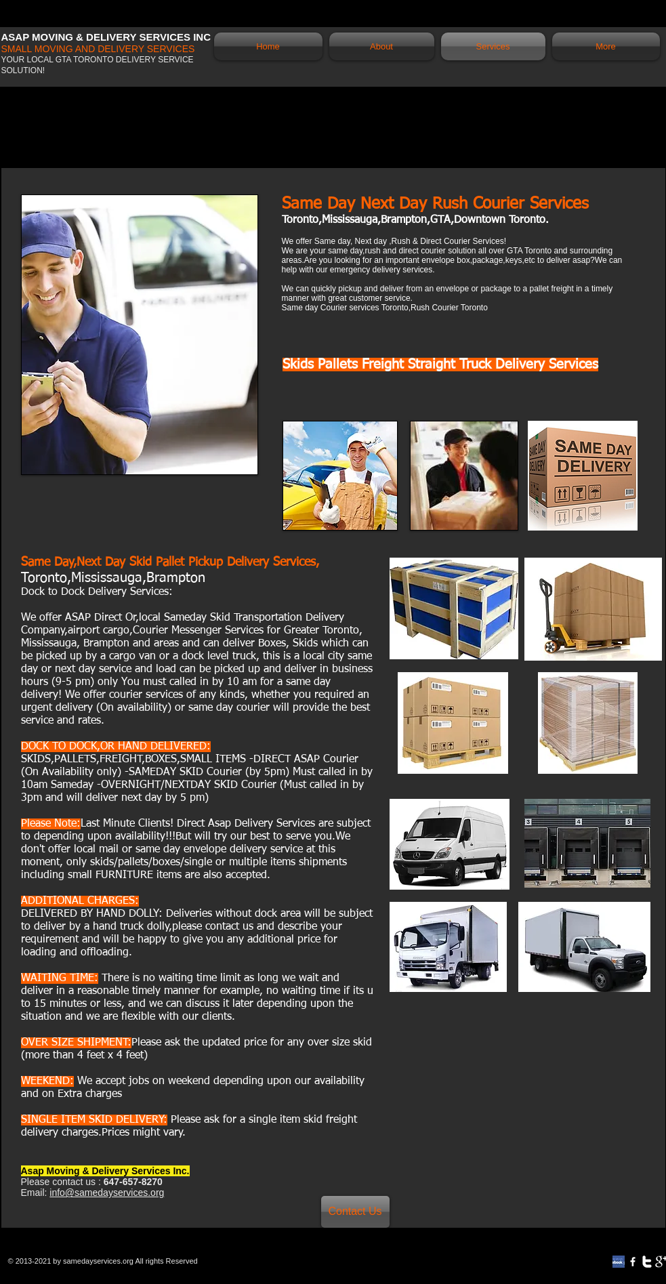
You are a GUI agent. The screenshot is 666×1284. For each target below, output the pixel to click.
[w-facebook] (633, 1262)
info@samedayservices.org (106, 1192)
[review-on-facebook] (618, 1262)
